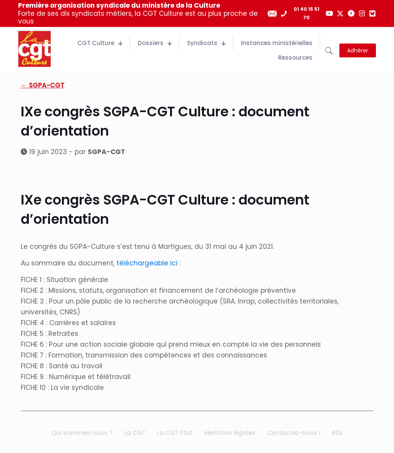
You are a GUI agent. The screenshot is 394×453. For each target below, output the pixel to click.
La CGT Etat (175, 433)
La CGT (134, 433)
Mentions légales (229, 433)
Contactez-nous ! (294, 433)
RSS (337, 433)
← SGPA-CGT (43, 85)
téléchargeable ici (147, 263)
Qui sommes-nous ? (82, 433)
